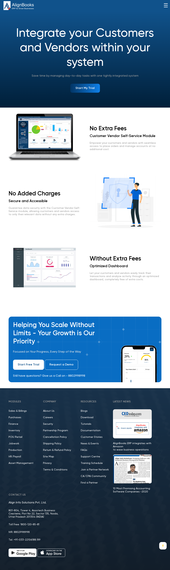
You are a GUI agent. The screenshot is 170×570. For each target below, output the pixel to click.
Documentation (90, 430)
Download (87, 417)
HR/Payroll (15, 456)
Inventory (14, 430)
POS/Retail (15, 437)
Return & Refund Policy (57, 450)
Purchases (15, 417)
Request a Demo (61, 364)
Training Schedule (92, 463)
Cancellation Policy (55, 437)
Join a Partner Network (95, 469)
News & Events (90, 443)
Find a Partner (89, 482)
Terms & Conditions (55, 469)
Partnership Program (55, 430)
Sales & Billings (18, 411)
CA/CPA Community (93, 476)
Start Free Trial (28, 364)
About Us (48, 411)
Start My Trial (85, 88)
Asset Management (21, 463)
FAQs (84, 450)
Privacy (47, 463)
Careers (48, 417)
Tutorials (86, 424)
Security (48, 424)
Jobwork (14, 443)
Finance (13, 424)
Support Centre (90, 456)
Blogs (84, 411)
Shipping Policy (52, 443)
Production (15, 450)
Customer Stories (92, 437)
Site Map (48, 456)
